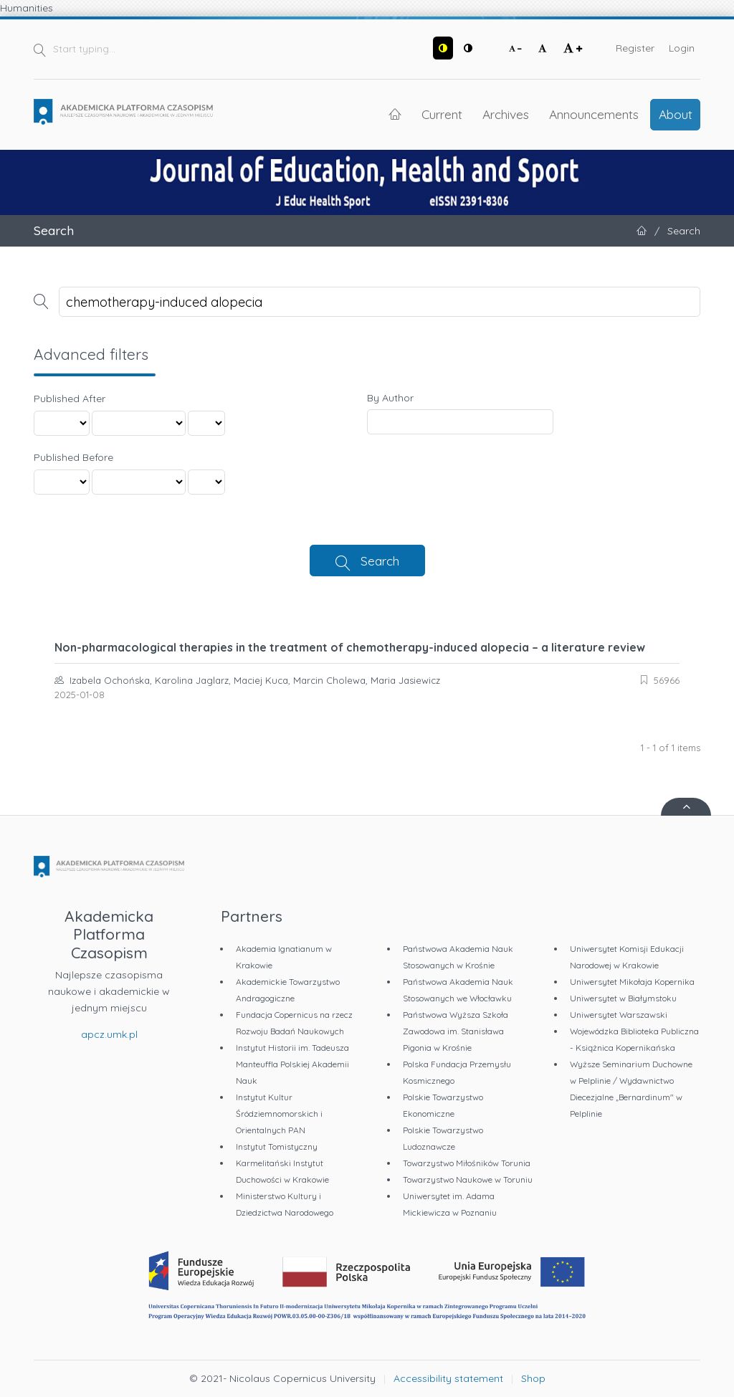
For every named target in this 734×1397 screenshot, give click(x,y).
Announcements (594, 114)
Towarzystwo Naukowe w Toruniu (468, 1179)
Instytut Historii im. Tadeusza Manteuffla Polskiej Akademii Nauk (292, 1064)
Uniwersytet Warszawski (618, 1014)
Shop (533, 1378)
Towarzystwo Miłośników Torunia (466, 1163)
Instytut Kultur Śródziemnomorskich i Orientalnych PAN (279, 1113)
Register (635, 48)
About (675, 114)
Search (380, 560)
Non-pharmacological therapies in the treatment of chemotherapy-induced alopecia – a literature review (349, 647)
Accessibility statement (448, 1378)
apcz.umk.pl (109, 1034)
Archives (505, 114)
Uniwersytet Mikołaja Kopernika (632, 981)
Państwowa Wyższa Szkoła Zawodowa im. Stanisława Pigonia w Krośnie (455, 1031)
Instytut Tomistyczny (277, 1146)
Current (441, 114)
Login (682, 48)
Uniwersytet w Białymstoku (623, 998)
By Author (390, 397)
